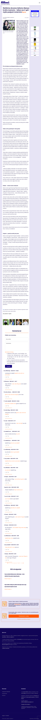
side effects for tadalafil (15, 507)
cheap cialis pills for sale (10, 547)
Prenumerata (4, 693)
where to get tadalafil (15, 452)
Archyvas (3, 695)
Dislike (7, 377)
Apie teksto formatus (9, 352)
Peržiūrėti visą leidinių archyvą (23, 619)
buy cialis (18, 433)
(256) (24, 12)
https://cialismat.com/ (18, 489)
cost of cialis (7, 498)
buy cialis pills (7, 470)
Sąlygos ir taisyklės (5, 715)
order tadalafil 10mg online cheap (19, 527)
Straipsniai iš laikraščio (6, 691)
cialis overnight (19, 423)
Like (5, 377)
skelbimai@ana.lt (17, 604)
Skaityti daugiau (7, 578)
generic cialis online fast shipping (11, 394)
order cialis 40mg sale (16, 383)
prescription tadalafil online (10, 403)
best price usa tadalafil (15, 443)
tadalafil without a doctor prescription (12, 461)
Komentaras (8, 343)
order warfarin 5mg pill (19, 516)
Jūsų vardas (8, 339)
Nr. (27, 17)
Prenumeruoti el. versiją (24, 616)
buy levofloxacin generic (19, 479)
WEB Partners (36, 718)
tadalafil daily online (9, 538)
